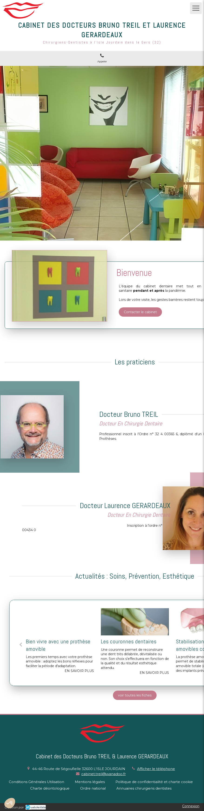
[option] (59, 643)
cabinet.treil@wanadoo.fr (103, 774)
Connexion (190, 806)
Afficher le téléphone (156, 769)
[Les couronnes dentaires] (135, 621)
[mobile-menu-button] (196, 8)
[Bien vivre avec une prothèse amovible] (60, 621)
